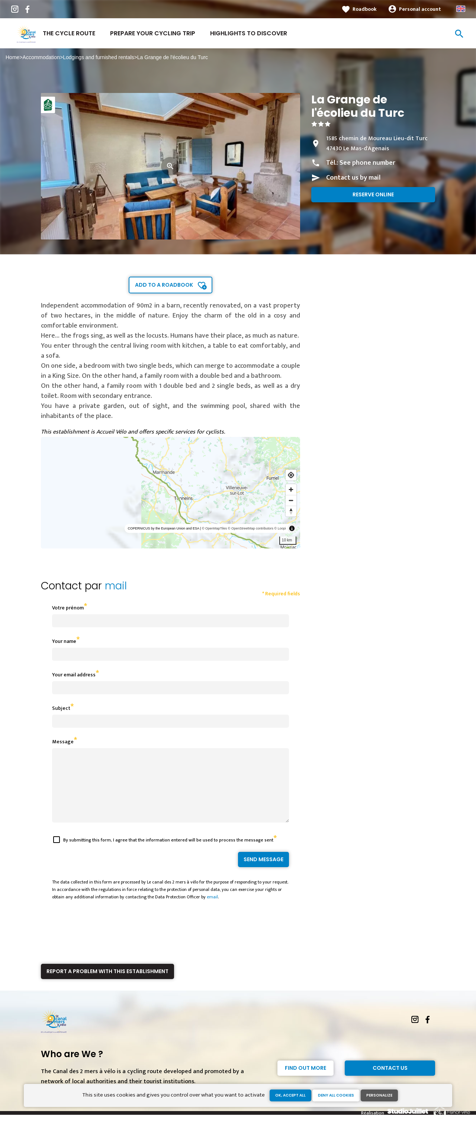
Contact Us (390, 1081)
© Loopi (280, 528)
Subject (61, 708)
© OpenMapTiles (214, 528)
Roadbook (365, 9)
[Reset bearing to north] (291, 511)
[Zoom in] (291, 489)
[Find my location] (291, 475)
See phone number (367, 162)
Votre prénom (68, 607)
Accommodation (41, 57)
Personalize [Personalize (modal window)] (379, 1095)
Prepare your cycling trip (152, 33)
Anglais (461, 9)
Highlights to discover (248, 33)
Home (12, 57)
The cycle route (69, 33)
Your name (64, 641)
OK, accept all (290, 1095)
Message (63, 741)
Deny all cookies (336, 1095)
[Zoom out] (291, 500)
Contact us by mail (353, 177)
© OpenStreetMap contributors (250, 528)
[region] (170, 492)
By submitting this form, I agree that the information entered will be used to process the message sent (168, 853)
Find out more (305, 1081)
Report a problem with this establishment (107, 984)
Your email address (74, 674)
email (212, 910)
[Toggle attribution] (291, 528)
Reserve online (373, 194)
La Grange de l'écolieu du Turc (172, 57)
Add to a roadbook (164, 285)
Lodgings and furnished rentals (98, 57)
